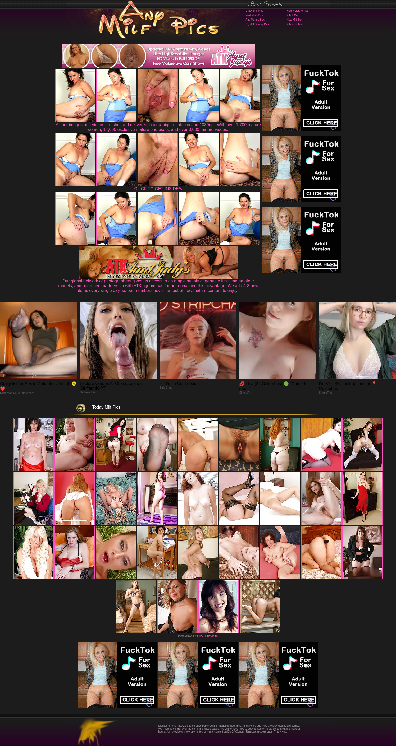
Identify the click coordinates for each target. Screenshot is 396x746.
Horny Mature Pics (297, 10)
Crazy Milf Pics (254, 10)
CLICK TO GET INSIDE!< (158, 188)
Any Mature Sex (255, 19)
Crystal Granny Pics (257, 24)
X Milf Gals (293, 15)
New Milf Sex (294, 19)
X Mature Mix (294, 24)
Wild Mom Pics (254, 15)
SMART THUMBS (207, 635)
